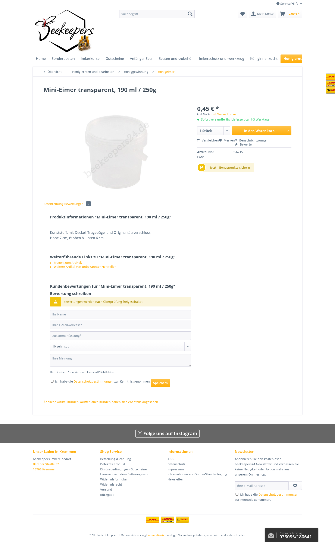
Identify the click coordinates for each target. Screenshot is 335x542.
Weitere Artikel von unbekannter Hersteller (83, 267)
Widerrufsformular (113, 479)
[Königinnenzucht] (264, 58)
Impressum (176, 469)
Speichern (160, 383)
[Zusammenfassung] (120, 335)
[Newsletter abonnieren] (295, 485)
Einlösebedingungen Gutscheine (123, 469)
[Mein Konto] (262, 14)
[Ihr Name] (120, 314)
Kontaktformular (272, 534)
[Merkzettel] (242, 14)
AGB (170, 459)
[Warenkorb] (290, 14)
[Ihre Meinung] (120, 360)
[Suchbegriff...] (157, 14)
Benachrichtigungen (251, 140)
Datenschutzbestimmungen (93, 381)
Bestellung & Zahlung (115, 459)
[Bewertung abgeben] (120, 346)
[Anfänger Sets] (141, 58)
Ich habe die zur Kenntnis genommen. (103, 381)
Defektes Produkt (112, 464)
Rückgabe (107, 495)
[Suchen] (190, 14)
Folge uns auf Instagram (167, 433)
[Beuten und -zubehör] (176, 58)
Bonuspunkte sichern (234, 167)
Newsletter (175, 479)
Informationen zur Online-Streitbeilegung (197, 474)
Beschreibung (53, 204)
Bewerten (244, 144)
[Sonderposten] (63, 58)
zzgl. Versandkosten (223, 114)
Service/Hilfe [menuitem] (287, 3)
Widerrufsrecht (111, 484)
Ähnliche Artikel (55, 402)
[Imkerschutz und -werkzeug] (221, 58)
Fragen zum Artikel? (66, 263)
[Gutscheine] (115, 58)
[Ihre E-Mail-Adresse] (120, 325)
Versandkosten (157, 535)
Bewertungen (77, 204)
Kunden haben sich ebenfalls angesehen (128, 402)
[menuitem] (157, 16)
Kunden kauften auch (82, 402)
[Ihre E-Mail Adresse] (262, 485)
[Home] (41, 58)
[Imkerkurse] (90, 58)
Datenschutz (176, 464)
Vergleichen (208, 140)
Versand (106, 490)
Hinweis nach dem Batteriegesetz (124, 474)
